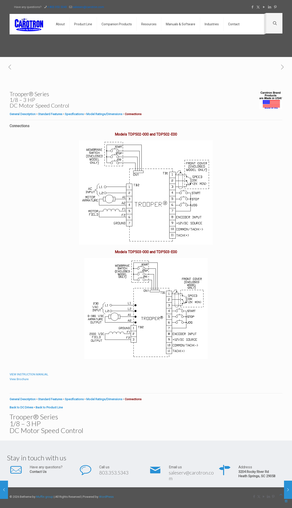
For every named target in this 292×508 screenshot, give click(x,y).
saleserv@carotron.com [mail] (88, 7)
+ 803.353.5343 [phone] (57, 7)
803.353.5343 (113, 472)
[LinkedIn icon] (269, 7)
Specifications (74, 114)
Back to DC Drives (21, 407)
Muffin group (44, 496)
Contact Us (38, 472)
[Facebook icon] (252, 7)
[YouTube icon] (264, 7)
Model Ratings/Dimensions (104, 114)
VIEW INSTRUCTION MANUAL (29, 374)
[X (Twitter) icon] (258, 7)
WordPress (106, 496)
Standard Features (50, 114)
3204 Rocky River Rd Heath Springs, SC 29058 (256, 474)
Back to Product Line (49, 407)
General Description (23, 114)
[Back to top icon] (280, 494)
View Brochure (19, 379)
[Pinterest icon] (275, 7)
